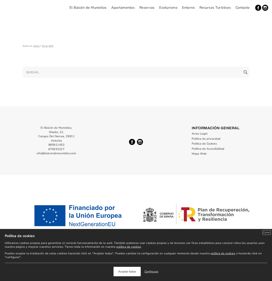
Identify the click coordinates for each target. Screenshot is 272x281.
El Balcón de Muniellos (88, 7)
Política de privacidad (206, 139)
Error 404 (47, 46)
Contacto (243, 7)
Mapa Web (199, 154)
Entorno (188, 7)
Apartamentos (123, 7)
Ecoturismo (168, 7)
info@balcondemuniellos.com (56, 153)
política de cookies (128, 247)
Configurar (151, 271)
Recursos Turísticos (215, 7)
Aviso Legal (199, 133)
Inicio (36, 46)
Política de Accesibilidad (208, 149)
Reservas (147, 7)
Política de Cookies (204, 144)
